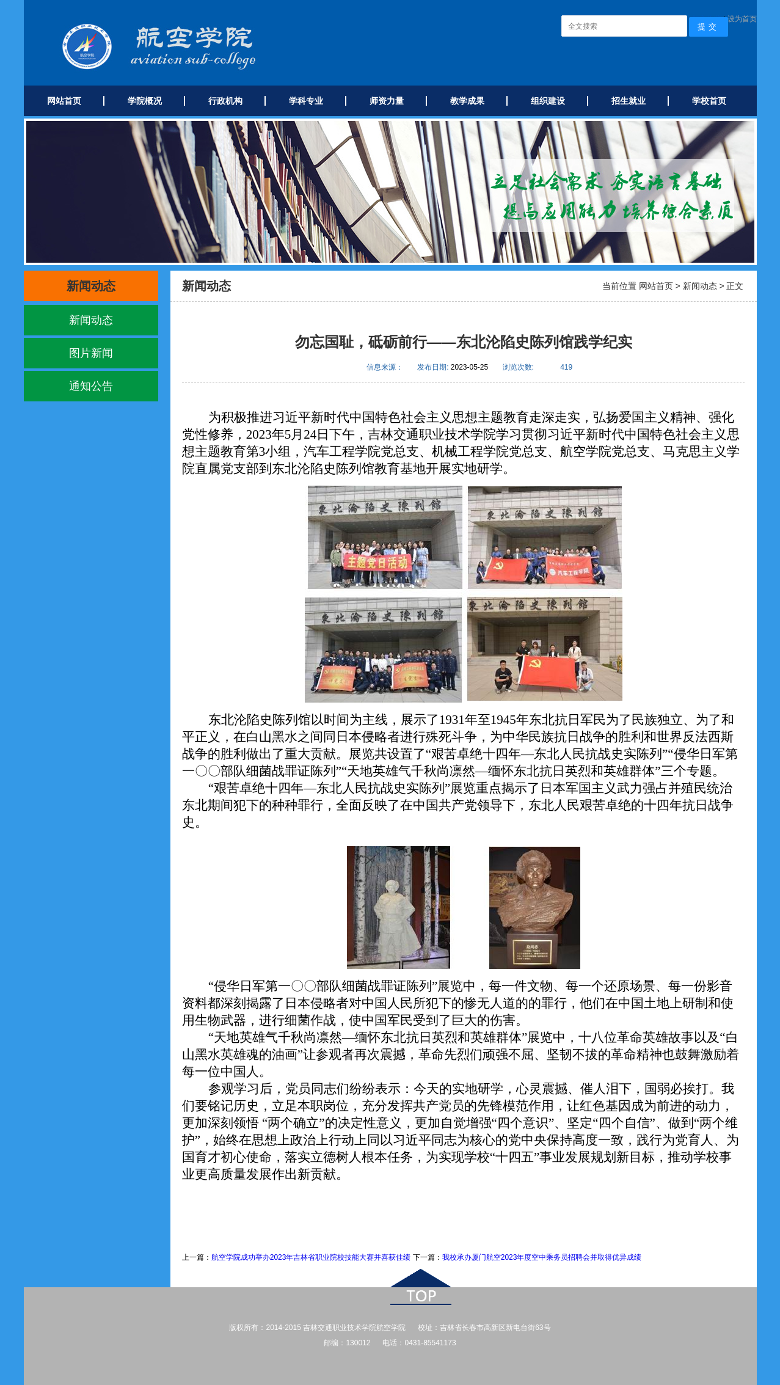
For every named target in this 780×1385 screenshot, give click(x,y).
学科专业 (306, 101)
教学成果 (467, 101)
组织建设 (548, 101)
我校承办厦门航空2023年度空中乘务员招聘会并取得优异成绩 (542, 1257)
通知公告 (91, 386)
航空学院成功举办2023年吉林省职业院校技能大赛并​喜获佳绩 (312, 1257)
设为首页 (742, 19)
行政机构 (225, 101)
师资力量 (387, 101)
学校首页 (709, 101)
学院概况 (145, 101)
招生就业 (628, 101)
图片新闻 (91, 353)
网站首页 (64, 101)
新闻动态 (91, 320)
